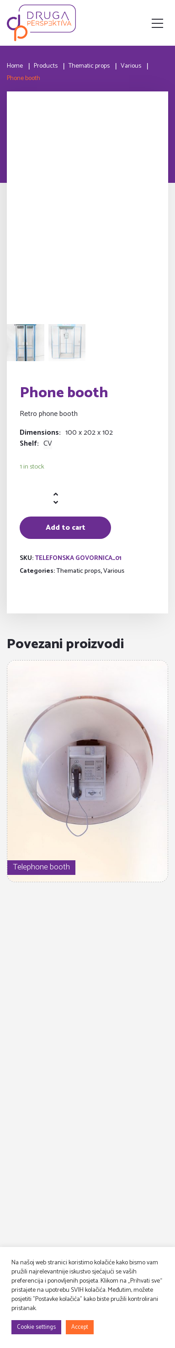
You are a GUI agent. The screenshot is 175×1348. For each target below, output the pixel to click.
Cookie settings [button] (36, 1327)
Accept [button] (79, 1327)
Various (113, 571)
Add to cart (65, 528)
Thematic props (78, 571)
